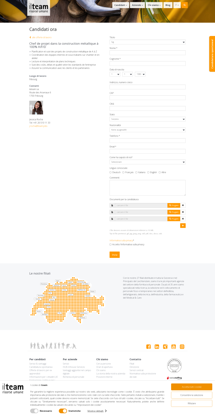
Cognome (114, 58)
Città (112, 103)
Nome (113, 48)
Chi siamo (154, 5)
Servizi (66, 363)
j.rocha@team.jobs (38, 125)
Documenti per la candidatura (124, 199)
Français (128, 172)
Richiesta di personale (73, 376)
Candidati (120, 5)
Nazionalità (115, 125)
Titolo (112, 37)
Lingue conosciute (118, 168)
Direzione (134, 366)
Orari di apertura (104, 366)
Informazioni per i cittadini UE (43, 376)
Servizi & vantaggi (37, 363)
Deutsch (115, 172)
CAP (112, 93)
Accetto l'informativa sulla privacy (127, 244)
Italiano (140, 172)
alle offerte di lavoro (40, 37)
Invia (114, 254)
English (152, 172)
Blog (168, 5)
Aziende (137, 5)
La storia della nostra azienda (110, 373)
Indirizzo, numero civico (121, 82)
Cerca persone (103, 363)
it (177, 5)
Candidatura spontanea (40, 366)
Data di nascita (117, 69)
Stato (112, 114)
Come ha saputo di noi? (121, 157)
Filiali (132, 363)
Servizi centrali (136, 370)
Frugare (174, 205)
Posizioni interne (104, 376)
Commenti (114, 177)
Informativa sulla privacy (121, 240)
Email (112, 146)
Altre (162, 172)
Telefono (114, 135)
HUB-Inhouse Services (74, 366)
